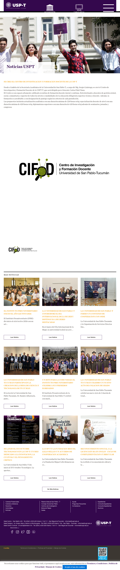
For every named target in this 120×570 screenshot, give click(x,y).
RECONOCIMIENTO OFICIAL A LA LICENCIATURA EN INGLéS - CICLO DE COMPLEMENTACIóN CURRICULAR (98, 451)
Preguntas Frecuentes (79, 504)
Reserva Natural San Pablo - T (50, 502)
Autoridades (9, 508)
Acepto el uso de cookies (75, 567)
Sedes (43, 510)
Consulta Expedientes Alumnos (104, 507)
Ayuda (74, 502)
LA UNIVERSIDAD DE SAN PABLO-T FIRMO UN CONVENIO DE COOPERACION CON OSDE (97, 314)
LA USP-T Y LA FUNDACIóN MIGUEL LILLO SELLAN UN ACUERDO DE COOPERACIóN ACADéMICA (59, 451)
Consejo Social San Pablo (49, 504)
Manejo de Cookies (54, 567)
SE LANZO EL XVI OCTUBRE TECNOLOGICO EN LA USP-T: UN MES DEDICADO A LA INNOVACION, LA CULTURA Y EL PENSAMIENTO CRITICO (21, 454)
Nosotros (8, 506)
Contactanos (76, 506)
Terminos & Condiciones (28, 548)
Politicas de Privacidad (45, 548)
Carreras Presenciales (12, 502)
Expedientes (101, 502)
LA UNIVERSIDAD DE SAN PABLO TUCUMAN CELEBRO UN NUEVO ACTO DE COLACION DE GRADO (96, 383)
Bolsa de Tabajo (46, 508)
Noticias (8, 510)
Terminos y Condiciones (97, 563)
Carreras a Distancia (12, 504)
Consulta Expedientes (104, 504)
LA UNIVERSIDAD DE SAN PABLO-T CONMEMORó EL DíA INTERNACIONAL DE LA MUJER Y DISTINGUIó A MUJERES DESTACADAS (58, 316)
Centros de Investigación (49, 506)
